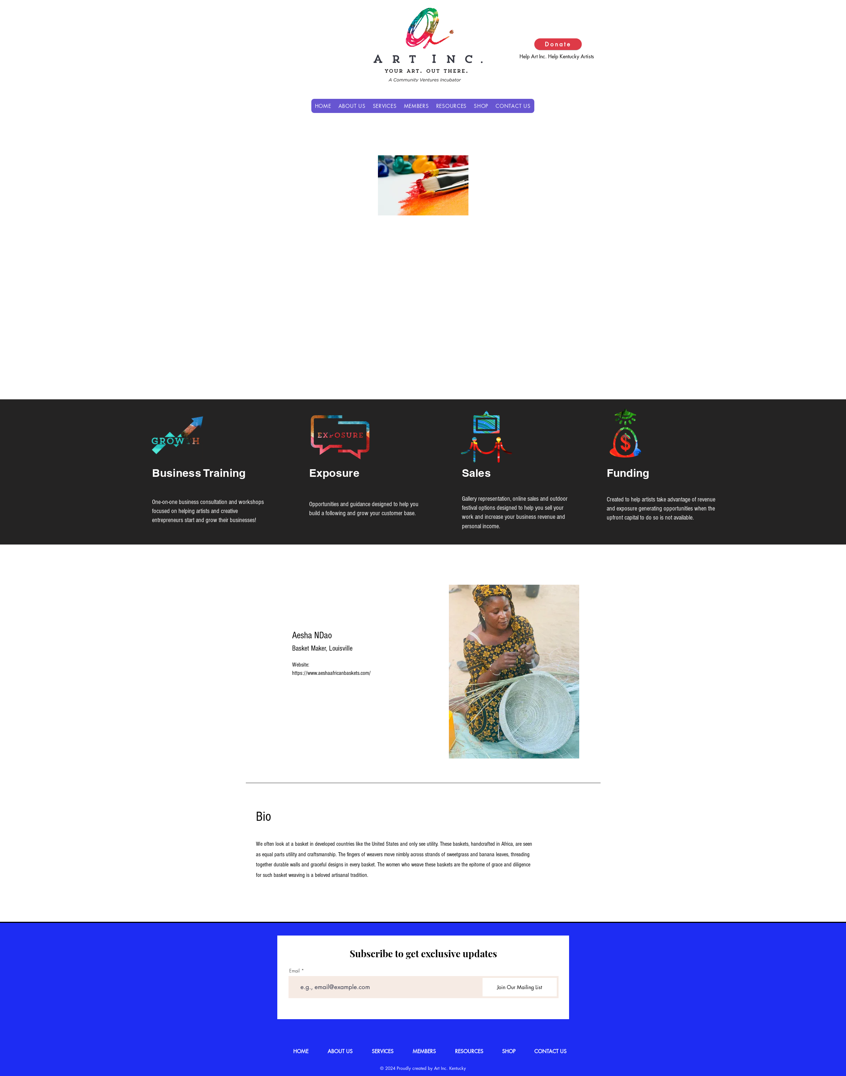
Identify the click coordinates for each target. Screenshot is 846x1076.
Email (294, 970)
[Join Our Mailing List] (520, 987)
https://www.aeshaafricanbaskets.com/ (331, 673)
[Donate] (558, 44)
